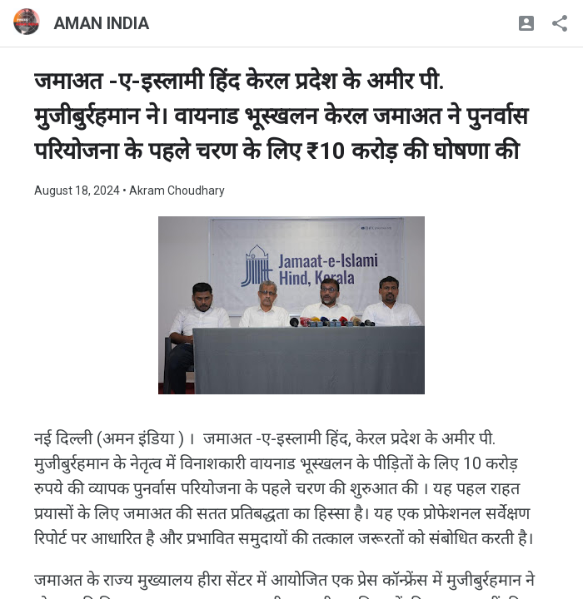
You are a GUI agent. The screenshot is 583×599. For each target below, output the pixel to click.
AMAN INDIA (101, 23)
